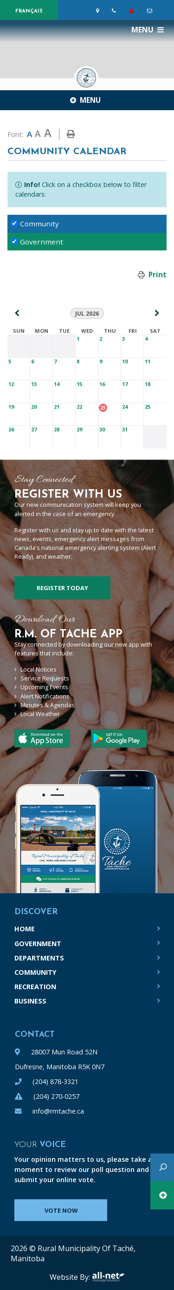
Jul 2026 (87, 314)
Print (157, 274)
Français (29, 11)
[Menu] (148, 29)
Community (35, 972)
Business (30, 1001)
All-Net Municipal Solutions (108, 1277)
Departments (39, 957)
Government (37, 943)
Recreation (35, 986)
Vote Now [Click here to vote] (61, 1210)
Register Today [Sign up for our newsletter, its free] (62, 588)
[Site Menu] (87, 100)
